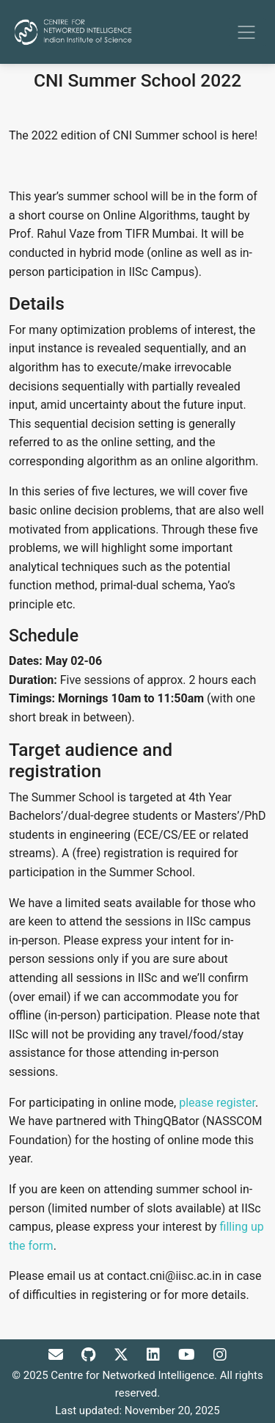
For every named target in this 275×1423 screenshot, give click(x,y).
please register (217, 1103)
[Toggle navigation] (246, 32)
